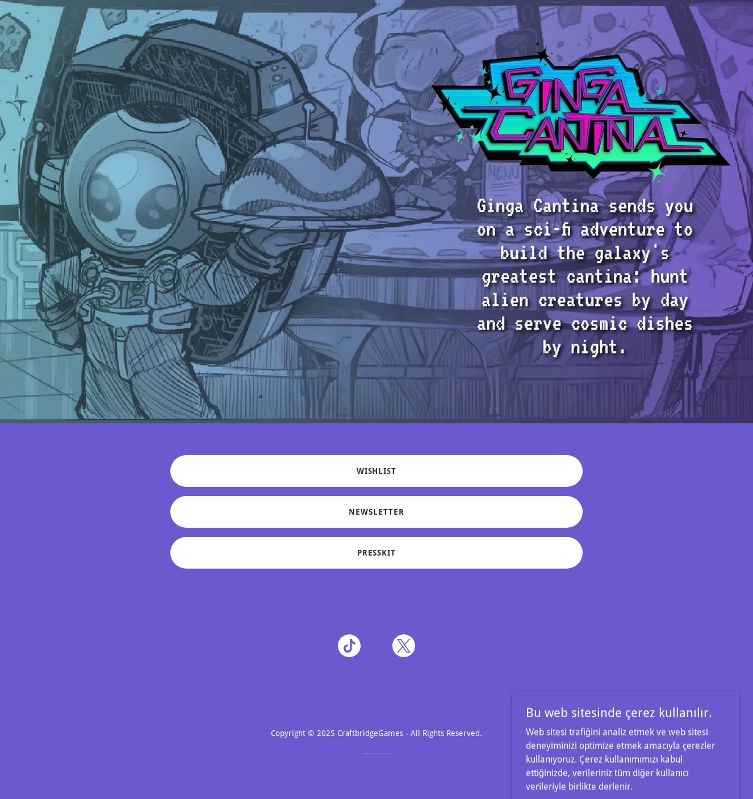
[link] (349, 648)
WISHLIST (377, 471)
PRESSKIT (376, 552)
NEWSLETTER (376, 511)
